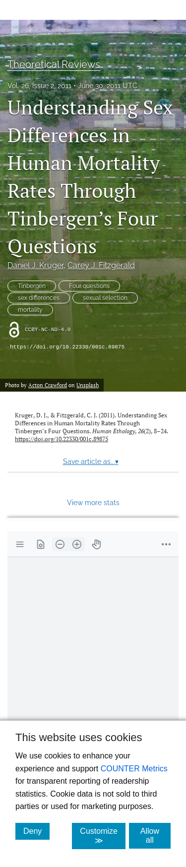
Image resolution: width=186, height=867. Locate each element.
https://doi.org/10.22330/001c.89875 (67, 347)
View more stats (93, 502)
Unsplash (87, 385)
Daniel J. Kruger (35, 265)
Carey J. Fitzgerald (101, 265)
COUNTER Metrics (134, 768)
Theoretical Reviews (53, 64)
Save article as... (91, 461)
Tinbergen (32, 286)
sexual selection (105, 297)
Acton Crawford (47, 385)
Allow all (155, 835)
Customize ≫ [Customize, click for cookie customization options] (102, 836)
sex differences (39, 297)
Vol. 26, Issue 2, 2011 (39, 86)
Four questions (89, 286)
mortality (30, 309)
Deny (36, 830)
